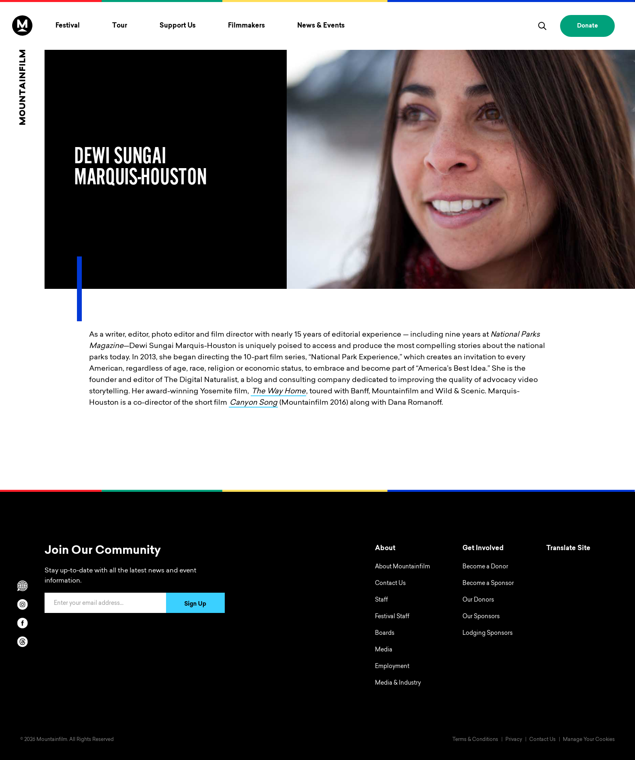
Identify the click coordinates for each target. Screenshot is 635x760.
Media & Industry (398, 683)
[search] (542, 26)
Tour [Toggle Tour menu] (119, 26)
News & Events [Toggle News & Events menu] (321, 26)
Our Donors (478, 600)
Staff (381, 600)
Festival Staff (392, 617)
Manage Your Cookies (589, 739)
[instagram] (22, 604)
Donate (587, 26)
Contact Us (390, 584)
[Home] (22, 70)
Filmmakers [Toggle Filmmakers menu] (246, 26)
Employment (392, 667)
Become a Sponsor (488, 584)
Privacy (513, 739)
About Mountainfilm (402, 567)
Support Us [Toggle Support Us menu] (178, 26)
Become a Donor (485, 567)
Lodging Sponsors (487, 633)
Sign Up (195, 604)
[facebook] (22, 623)
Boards (384, 633)
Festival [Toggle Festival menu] (67, 26)
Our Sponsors (481, 617)
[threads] (22, 641)
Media (383, 650)
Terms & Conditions (475, 739)
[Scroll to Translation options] (22, 585)
